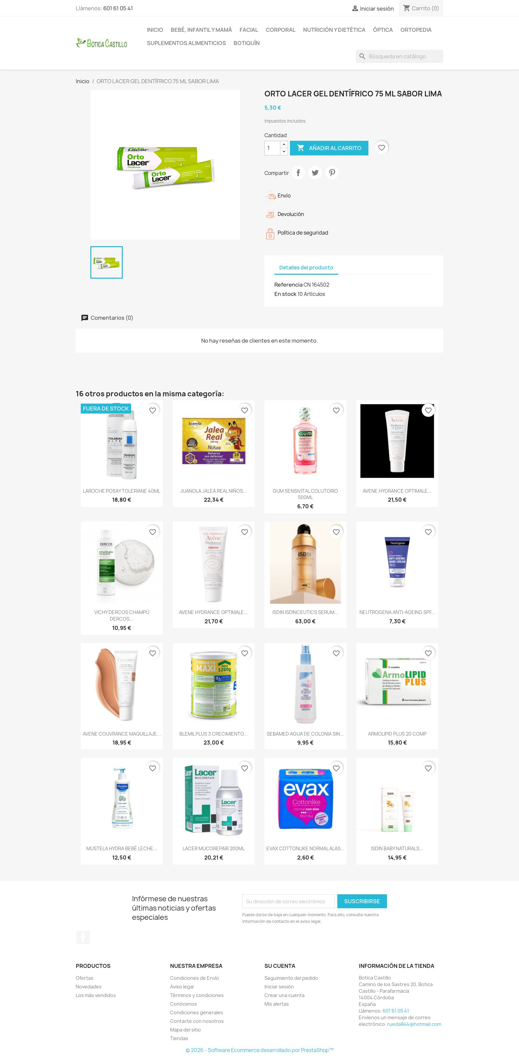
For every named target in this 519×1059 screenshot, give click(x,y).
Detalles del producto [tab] (306, 267)
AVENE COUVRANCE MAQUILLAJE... (122, 734)
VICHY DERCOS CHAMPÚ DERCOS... (121, 615)
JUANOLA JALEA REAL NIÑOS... (213, 491)
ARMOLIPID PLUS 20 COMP (397, 734)
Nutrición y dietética (334, 29)
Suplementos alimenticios (186, 43)
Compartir (298, 172)
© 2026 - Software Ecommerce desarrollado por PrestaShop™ (260, 1050)
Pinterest (332, 172)
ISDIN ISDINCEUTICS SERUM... (305, 612)
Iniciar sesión (279, 986)
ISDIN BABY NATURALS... (397, 848)
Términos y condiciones (197, 995)
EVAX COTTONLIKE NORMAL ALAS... (305, 848)
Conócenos (183, 1004)
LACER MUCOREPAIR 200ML (214, 848)
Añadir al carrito (329, 148)
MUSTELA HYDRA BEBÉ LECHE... (121, 848)
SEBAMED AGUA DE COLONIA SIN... (305, 734)
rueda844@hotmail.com (414, 1024)
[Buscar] (399, 56)
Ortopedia (416, 29)
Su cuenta (279, 966)
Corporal (281, 29)
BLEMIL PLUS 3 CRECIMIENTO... (213, 734)
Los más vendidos (96, 995)
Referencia (288, 284)
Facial (249, 29)
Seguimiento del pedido (291, 978)
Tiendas (179, 1038)
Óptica (383, 29)
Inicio (155, 29)
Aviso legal (182, 986)
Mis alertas (276, 1004)
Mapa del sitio (185, 1030)
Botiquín (247, 43)
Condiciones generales (196, 1012)
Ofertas (84, 978)
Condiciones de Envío (194, 978)
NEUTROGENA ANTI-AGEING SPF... (397, 612)
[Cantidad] (272, 148)
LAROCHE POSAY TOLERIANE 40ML (121, 491)
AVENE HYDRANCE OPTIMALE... (397, 491)
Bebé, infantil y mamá (201, 29)
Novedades (89, 986)
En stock (285, 294)
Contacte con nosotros (197, 1021)
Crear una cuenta (284, 995)
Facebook (83, 937)
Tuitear (315, 172)
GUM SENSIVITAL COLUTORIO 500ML (305, 494)
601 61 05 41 (118, 8)
